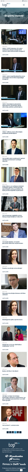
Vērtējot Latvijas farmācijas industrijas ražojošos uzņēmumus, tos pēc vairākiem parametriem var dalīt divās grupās (14, 398)
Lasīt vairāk (5, 54)
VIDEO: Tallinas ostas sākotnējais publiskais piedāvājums (12, 132)
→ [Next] (20, 432)
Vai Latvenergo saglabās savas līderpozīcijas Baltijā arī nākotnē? (12, 216)
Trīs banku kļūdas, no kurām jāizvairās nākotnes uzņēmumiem (12, 242)
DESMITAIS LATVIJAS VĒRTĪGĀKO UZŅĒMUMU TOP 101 (12, 345)
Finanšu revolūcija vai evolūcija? (12, 268)
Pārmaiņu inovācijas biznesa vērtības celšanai (13, 294)
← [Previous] (8, 432)
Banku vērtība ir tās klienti (10, 371)
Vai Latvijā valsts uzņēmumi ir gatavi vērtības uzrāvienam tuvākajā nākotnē (13, 160)
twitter (24, 1)
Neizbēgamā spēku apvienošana (12, 320)
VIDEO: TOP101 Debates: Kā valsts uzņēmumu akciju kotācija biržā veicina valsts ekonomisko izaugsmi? (13, 50)
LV (1, 1)
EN (3, 1)
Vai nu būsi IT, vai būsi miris (10, 425)
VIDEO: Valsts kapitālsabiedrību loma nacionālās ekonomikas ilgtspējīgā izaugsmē (13, 77)
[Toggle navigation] (24, 4)
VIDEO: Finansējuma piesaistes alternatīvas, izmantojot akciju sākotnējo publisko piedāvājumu (12, 105)
